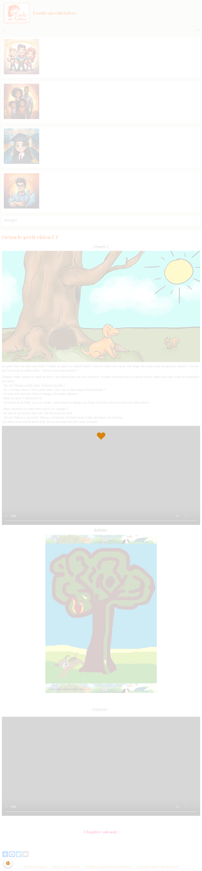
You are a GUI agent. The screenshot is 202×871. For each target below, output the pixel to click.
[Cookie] (8, 863)
